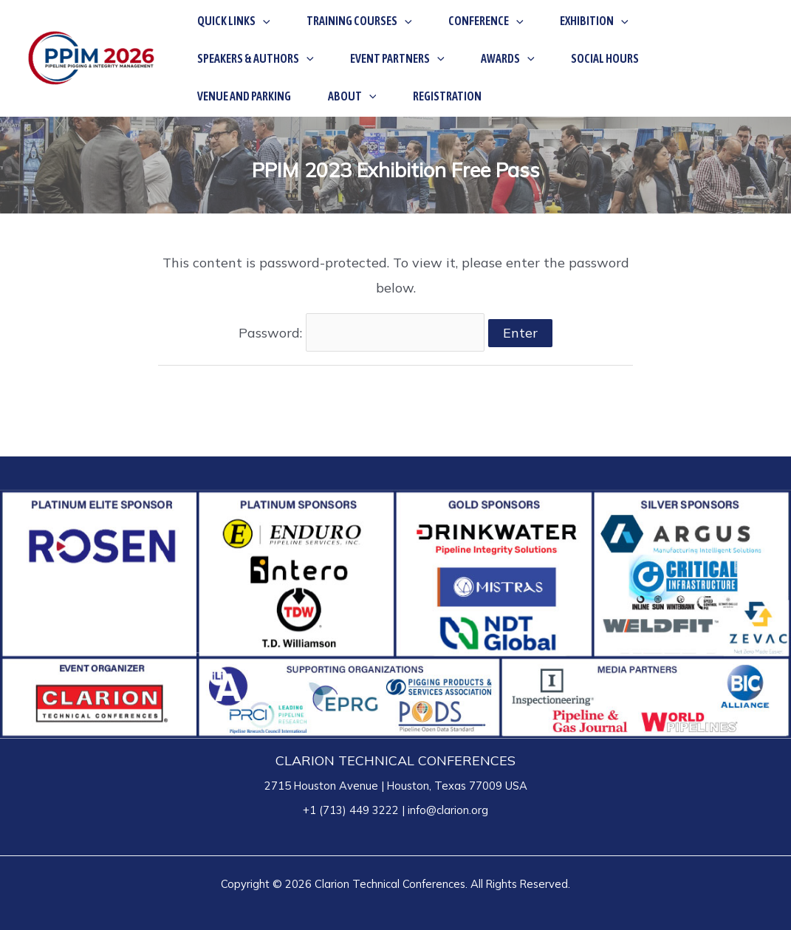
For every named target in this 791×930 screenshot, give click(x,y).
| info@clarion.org (443, 810)
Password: (361, 332)
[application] (254, 39)
